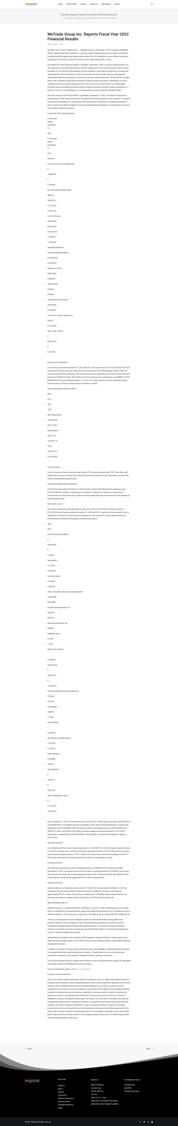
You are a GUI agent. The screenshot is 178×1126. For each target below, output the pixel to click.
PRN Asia (71, 18)
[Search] (152, 4)
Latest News (71, 5)
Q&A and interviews (66, 1098)
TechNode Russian (131, 1091)
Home (60, 5)
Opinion (61, 1092)
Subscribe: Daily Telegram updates (105, 1104)
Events (83, 5)
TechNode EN (129, 1085)
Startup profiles (64, 1101)
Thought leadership (65, 1105)
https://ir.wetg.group (82, 969)
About (117, 5)
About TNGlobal (97, 1085)
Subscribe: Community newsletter (104, 1101)
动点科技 (127, 1088)
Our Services (96, 1088)
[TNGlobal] (31, 4)
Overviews (62, 1095)
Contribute (106, 5)
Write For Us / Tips (98, 1097)
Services (93, 5)
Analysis (61, 1086)
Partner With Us (97, 1091)
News (60, 1089)
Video (60, 1108)
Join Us (94, 1094)
